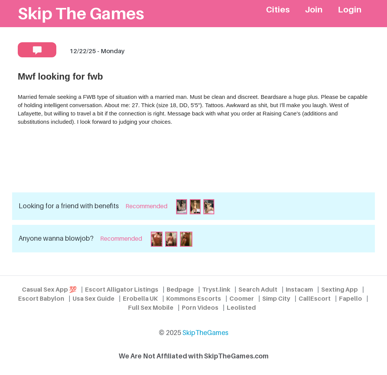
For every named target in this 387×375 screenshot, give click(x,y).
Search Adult (257, 289)
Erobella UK (140, 298)
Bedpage (180, 289)
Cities (278, 9)
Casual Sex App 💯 (49, 289)
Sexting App (339, 289)
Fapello (350, 298)
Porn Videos (200, 307)
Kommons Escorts (193, 298)
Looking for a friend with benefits (69, 206)
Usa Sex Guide (94, 298)
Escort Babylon (41, 298)
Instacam (299, 289)
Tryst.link (216, 289)
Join (314, 9)
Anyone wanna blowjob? (56, 238)
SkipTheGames (205, 333)
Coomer (241, 298)
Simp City (276, 298)
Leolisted (241, 307)
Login (350, 9)
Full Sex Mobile (150, 307)
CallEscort (315, 298)
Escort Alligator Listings (121, 289)
